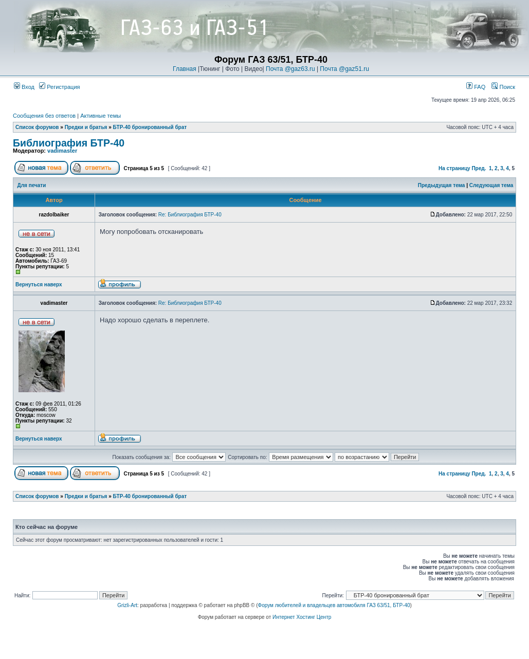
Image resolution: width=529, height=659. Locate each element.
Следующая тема (491, 185)
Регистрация (59, 87)
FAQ (475, 87)
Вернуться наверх (38, 284)
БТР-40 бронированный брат (150, 127)
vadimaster (62, 151)
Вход (24, 87)
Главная (184, 68)
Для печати (31, 185)
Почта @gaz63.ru (290, 68)
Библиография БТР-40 (68, 143)
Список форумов (37, 127)
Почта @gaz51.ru (344, 68)
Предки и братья (86, 127)
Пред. (478, 168)
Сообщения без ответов (44, 116)
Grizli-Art (127, 605)
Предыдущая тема (441, 185)
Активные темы (100, 116)
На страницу (454, 168)
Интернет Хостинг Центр (301, 617)
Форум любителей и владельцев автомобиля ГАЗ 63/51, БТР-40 (334, 605)
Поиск (503, 87)
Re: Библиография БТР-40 (190, 214)
